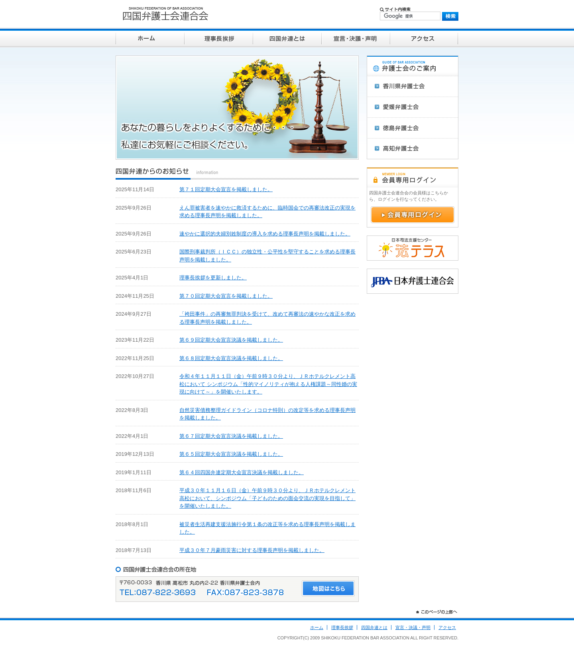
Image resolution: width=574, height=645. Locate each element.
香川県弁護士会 (412, 86)
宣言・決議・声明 (355, 37)
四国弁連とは (287, 37)
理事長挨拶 (218, 37)
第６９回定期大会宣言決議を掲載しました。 (231, 340)
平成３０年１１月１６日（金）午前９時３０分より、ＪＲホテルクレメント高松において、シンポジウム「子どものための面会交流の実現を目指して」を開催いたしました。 (267, 498)
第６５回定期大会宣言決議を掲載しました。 (231, 454)
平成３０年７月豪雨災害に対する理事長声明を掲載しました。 (251, 550)
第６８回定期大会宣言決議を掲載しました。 (231, 358)
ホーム (150, 37)
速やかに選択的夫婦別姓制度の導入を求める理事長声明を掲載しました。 (264, 234)
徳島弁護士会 (412, 127)
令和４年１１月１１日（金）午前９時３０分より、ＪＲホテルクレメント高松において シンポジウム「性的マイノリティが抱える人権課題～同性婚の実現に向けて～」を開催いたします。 (268, 384)
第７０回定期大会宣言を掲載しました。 (226, 296)
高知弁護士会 (412, 148)
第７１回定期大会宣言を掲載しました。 (226, 189)
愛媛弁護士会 (412, 107)
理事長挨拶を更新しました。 (213, 278)
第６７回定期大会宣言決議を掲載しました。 (231, 436)
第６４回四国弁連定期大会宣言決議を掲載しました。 (241, 472)
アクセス (424, 37)
